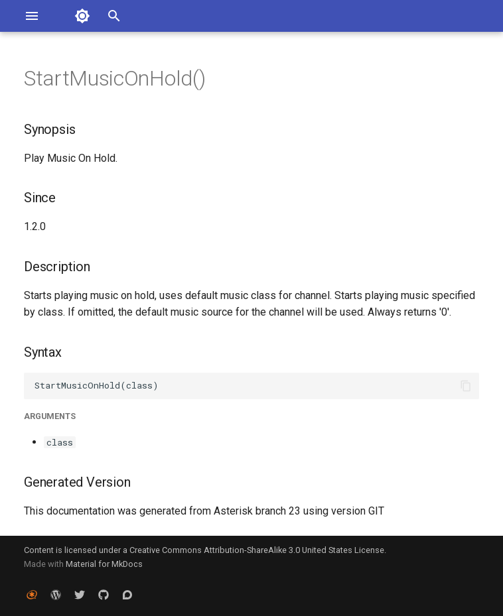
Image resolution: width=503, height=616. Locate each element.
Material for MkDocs (104, 564)
